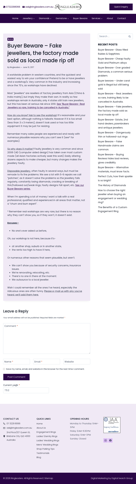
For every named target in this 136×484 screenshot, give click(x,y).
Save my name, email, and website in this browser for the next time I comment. (45, 369)
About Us (41, 427)
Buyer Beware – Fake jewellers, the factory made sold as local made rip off (115, 110)
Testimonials (43, 453)
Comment (11, 326)
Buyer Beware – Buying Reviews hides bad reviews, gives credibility (113, 158)
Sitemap (48, 478)
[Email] (46, 361)
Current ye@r (11, 385)
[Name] (16, 361)
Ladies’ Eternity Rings (47, 436)
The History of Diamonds (112, 185)
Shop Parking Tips (45, 448)
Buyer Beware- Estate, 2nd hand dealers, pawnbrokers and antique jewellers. (113, 123)
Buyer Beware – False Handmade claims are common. (111, 145)
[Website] (76, 361)
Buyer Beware (80, 18)
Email (38, 361)
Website (69, 361)
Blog (10, 39)
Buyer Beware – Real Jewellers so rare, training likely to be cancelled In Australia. (115, 97)
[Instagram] (105, 440)
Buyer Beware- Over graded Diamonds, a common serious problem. (115, 71)
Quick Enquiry (121, 6)
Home (15, 18)
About (110, 18)
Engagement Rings (46, 432)
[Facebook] (110, 440)
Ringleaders (15, 67)
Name (8, 361)
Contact (121, 18)
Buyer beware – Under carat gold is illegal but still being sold (114, 84)
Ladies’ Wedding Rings (48, 440)
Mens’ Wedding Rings (47, 444)
